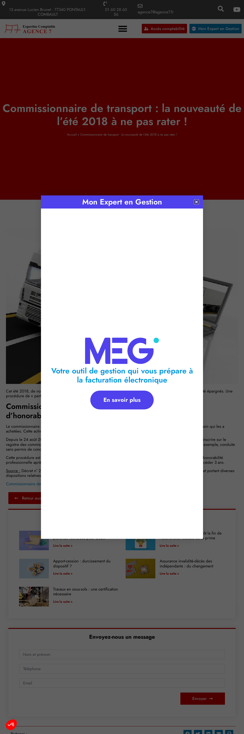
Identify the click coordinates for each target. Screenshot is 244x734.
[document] (122, 367)
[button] (11, 724)
